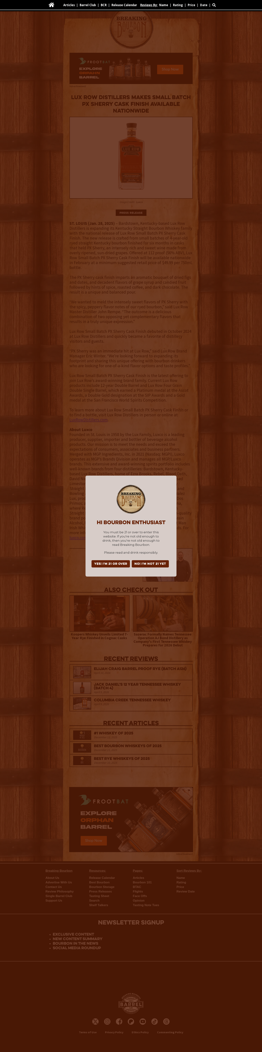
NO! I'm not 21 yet (150, 564)
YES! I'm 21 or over (110, 564)
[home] (51, 5)
